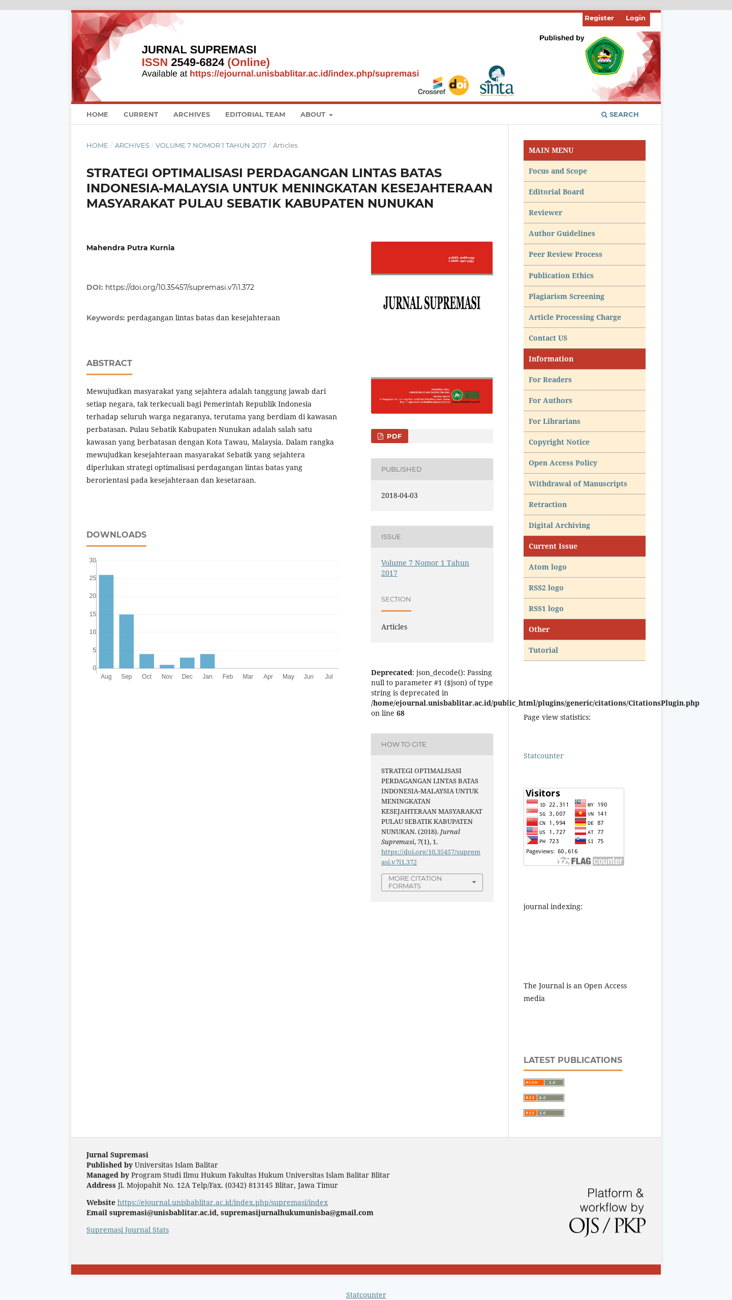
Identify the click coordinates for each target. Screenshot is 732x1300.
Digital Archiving (559, 525)
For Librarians (555, 421)
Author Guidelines (562, 233)
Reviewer (545, 212)
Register (599, 18)
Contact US (548, 338)
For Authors (550, 400)
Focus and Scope (558, 171)
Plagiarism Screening (566, 296)
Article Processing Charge (576, 317)
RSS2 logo (547, 587)
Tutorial (544, 650)
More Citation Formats (415, 882)
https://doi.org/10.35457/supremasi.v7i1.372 (179, 287)
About (313, 114)
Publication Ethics (561, 275)
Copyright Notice (559, 442)
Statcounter (544, 755)
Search (620, 114)
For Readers (550, 379)
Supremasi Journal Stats (127, 1230)
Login (636, 18)
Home (97, 114)
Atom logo (549, 567)
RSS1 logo (547, 608)
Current (141, 114)
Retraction (548, 504)
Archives (191, 114)
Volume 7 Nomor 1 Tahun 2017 (211, 145)
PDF (393, 436)
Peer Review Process (565, 254)
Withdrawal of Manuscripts (578, 483)
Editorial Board (556, 191)
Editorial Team (255, 114)
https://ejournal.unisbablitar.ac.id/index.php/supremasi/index (222, 1202)
